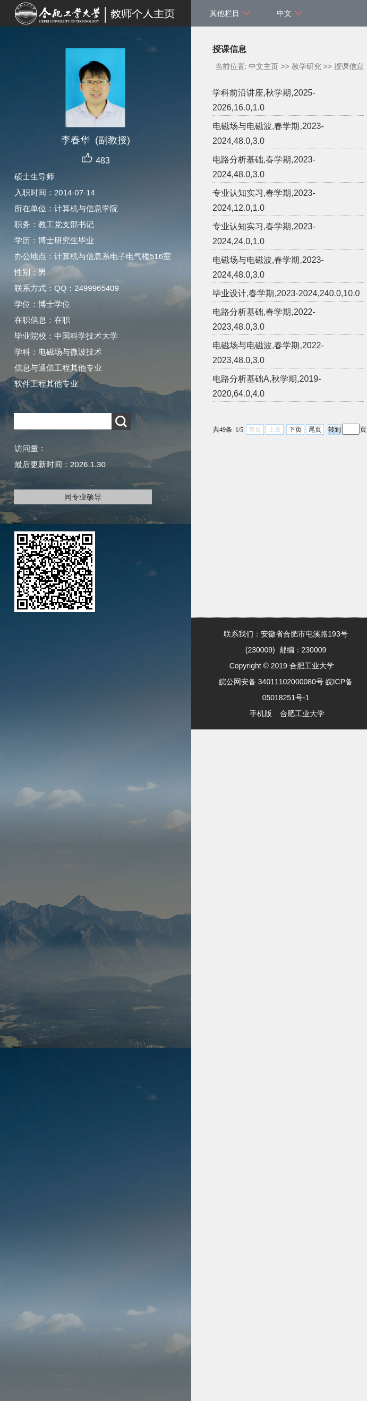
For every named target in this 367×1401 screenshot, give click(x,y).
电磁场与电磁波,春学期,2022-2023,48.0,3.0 (268, 353)
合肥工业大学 (302, 713)
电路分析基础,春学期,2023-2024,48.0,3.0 (263, 167)
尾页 (315, 429)
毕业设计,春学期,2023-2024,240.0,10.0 (286, 293)
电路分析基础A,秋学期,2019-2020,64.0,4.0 (266, 386)
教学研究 (306, 66)
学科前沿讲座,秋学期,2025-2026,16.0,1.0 (263, 100)
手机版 (261, 713)
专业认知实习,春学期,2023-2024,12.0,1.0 (263, 200)
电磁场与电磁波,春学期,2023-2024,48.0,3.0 (268, 133)
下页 (295, 429)
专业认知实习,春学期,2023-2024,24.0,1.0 (263, 234)
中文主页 (263, 66)
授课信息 (349, 66)
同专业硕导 (82, 497)
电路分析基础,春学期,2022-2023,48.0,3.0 (263, 319)
